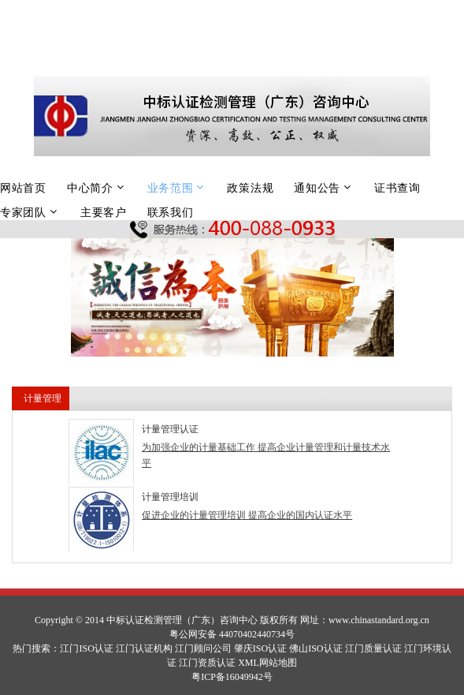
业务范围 (170, 187)
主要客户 (103, 212)
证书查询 (397, 187)
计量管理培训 (170, 497)
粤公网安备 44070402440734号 (232, 634)
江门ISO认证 (86, 648)
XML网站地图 (267, 662)
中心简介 (90, 187)
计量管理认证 (170, 429)
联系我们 (170, 212)
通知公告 (317, 187)
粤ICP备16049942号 (232, 676)
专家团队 (23, 212)
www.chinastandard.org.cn (379, 620)
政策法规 (250, 187)
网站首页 (23, 187)
